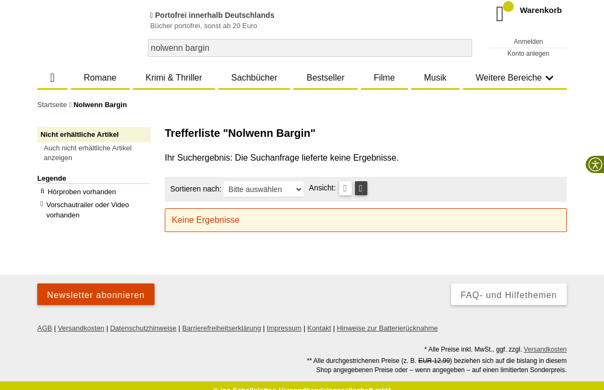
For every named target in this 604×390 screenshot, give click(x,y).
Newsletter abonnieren (96, 285)
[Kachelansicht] (361, 188)
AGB (44, 318)
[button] (99, 153)
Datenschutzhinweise (143, 318)
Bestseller (325, 77)
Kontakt (319, 318)
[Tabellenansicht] (345, 188)
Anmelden (528, 41)
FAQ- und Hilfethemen (509, 285)
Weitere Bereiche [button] (515, 77)
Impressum (284, 318)
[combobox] (310, 48)
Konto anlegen (528, 53)
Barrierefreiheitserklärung (221, 318)
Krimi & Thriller (173, 77)
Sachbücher (254, 77)
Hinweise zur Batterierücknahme (387, 318)
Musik (435, 77)
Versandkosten (81, 318)
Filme (384, 77)
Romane (100, 77)
